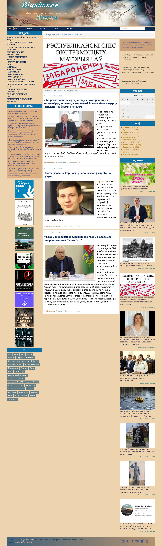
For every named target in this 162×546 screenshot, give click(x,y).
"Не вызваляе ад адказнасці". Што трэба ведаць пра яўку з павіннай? (22, 112)
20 (123, 113)
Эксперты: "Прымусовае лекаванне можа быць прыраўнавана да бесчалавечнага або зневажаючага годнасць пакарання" (23, 118)
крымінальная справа (16, 389)
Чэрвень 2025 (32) (130, 155)
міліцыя (30, 389)
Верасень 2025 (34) (131, 147)
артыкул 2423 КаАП (15, 385)
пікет (10, 396)
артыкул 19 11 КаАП (15, 378)
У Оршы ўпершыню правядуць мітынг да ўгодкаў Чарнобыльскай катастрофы (137, 451)
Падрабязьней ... (76, 163)
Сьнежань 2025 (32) (131, 140)
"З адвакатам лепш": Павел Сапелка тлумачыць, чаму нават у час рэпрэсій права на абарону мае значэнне (24, 126)
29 (133, 117)
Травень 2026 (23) (130, 127)
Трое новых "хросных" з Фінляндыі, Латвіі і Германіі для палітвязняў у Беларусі (24, 170)
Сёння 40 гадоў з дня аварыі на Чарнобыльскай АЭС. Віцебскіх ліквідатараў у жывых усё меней (135, 413)
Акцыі (60, 311)
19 (152, 110)
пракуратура (23, 392)
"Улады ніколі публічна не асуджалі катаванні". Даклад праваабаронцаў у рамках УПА (24, 149)
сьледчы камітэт (21, 396)
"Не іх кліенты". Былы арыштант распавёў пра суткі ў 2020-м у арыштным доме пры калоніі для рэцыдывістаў (23, 142)
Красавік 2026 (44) (131, 130)
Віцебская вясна (27, 540)
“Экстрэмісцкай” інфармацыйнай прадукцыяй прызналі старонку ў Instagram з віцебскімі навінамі (136, 526)
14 (128, 110)
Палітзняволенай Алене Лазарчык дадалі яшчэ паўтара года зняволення (23, 175)
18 (148, 110)
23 (138, 113)
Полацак (24, 368)
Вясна (50, 19)
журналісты (30, 385)
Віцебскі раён (32, 361)
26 (152, 113)
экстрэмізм (12, 399)
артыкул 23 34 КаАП (15, 382)
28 (128, 117)
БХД (22, 354)
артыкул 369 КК (32, 382)
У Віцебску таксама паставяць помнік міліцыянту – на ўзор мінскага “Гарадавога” (134, 489)
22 (133, 113)
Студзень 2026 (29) (131, 137)
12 (152, 106)
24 (143, 113)
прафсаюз (34, 392)
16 (138, 110)
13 (123, 110)
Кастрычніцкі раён (15, 365)
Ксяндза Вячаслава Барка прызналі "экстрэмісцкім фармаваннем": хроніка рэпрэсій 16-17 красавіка (22, 163)
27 (123, 117)
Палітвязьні (63, 227)
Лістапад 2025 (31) (131, 142)
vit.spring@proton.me (23, 542)
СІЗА (10, 371)
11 (147, 106)
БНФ (16, 354)
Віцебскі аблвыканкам (25, 358)
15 (133, 110)
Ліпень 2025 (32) (130, 152)
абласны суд (19, 371)
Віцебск (11, 358)
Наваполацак (13, 368)
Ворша (29, 354)
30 (138, 117)
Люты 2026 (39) (129, 135)
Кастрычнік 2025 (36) (132, 145)
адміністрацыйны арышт (17, 375)
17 (143, 110)
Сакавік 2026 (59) (130, 132)
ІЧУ (9, 354)
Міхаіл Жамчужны (32, 365)
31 (143, 117)
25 (148, 113)
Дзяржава (62, 163)
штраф (32, 396)
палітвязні (12, 392)
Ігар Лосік (101, 181)
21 (128, 113)
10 (143, 106)
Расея (32, 368)
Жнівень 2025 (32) (131, 150)
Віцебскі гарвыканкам (16, 361)
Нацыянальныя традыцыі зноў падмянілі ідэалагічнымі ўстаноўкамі (135, 378)
